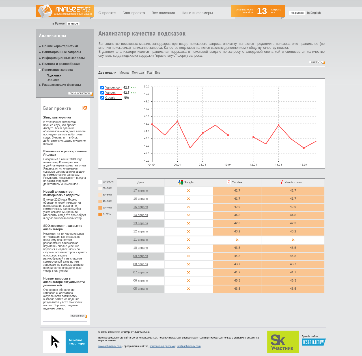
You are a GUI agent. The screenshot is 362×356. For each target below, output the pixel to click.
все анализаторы (80, 93)
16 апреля (140, 198)
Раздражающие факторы (61, 84)
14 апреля (140, 215)
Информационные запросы (63, 58)
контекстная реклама (162, 346)
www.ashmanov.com (110, 346)
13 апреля (140, 223)
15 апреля (140, 206)
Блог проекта (133, 13)
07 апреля (140, 272)
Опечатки (53, 80)
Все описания (163, 13)
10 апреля (140, 247)
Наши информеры (197, 13)
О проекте (107, 13)
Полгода (138, 72)
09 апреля (140, 256)
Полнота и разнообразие (61, 63)
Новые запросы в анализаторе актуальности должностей (64, 282)
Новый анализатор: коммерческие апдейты (61, 193)
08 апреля (140, 264)
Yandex (237, 182)
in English (314, 12)
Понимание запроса (57, 69)
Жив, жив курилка (57, 117)
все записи (78, 315)
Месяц (124, 72)
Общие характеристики (60, 46)
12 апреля (140, 231)
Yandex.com (293, 182)
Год (149, 72)
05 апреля (140, 288)
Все (157, 72)
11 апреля (140, 239)
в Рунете (58, 23)
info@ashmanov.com (189, 346)
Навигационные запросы (61, 52)
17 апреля (140, 190)
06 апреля (140, 280)
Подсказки (54, 75)
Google (188, 182)
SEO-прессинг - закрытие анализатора (62, 227)
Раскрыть (316, 61)
